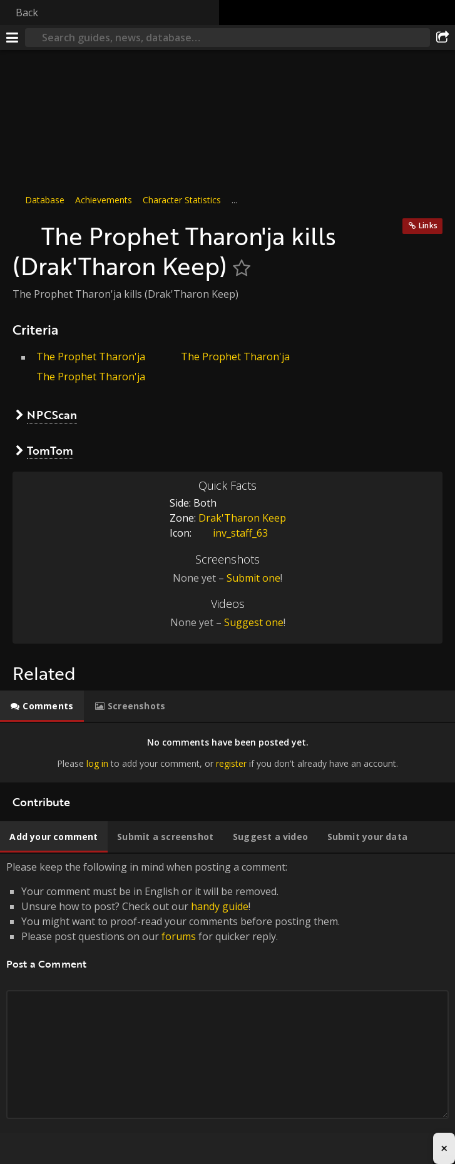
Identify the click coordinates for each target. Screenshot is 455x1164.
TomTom (50, 450)
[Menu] (12, 37)
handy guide (219, 906)
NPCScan (52, 415)
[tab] (42, 706)
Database (44, 200)
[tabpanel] (227, 752)
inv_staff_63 (231, 533)
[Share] (442, 37)
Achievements (103, 200)
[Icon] (24, 229)
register (231, 763)
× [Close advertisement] (444, 1148)
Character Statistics (182, 200)
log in (97, 763)
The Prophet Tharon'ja (90, 356)
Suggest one (254, 622)
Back (27, 12)
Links (428, 225)
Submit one (253, 578)
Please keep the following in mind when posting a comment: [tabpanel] (227, 1004)
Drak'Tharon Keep (242, 518)
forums (178, 936)
